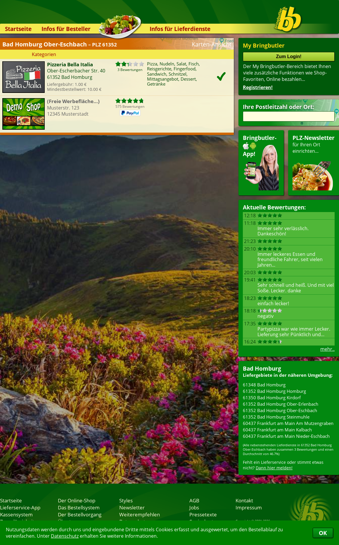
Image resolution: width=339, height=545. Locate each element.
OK (323, 533)
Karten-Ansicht (211, 44)
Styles (126, 500)
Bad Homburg (262, 368)
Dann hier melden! (274, 468)
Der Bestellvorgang (79, 514)
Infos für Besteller (66, 28)
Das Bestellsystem (79, 507)
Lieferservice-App (20, 507)
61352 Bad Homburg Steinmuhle (276, 417)
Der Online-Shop (76, 500)
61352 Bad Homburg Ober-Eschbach (280, 410)
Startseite (18, 28)
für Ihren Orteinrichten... (314, 162)
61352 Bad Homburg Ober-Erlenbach (280, 404)
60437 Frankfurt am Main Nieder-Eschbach (286, 436)
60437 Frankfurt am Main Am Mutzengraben (288, 423)
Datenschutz (65, 536)
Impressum (249, 507)
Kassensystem (16, 514)
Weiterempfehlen (139, 514)
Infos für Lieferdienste (180, 28)
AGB (194, 500)
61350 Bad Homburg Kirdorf (272, 397)
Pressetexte (203, 514)
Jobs (194, 507)
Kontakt (244, 500)
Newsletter (132, 507)
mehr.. (327, 349)
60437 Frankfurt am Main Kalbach (277, 430)
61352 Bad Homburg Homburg (274, 391)
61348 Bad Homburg (264, 385)
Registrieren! (258, 87)
